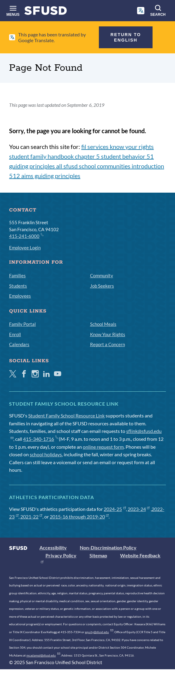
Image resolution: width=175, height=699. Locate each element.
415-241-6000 (26, 236)
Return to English (125, 37)
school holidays (46, 454)
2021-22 (31, 516)
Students (18, 286)
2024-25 (115, 509)
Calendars (19, 344)
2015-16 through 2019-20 (79, 516)
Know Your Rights (107, 334)
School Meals (103, 324)
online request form (103, 447)
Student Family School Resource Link (66, 415)
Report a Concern (107, 344)
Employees (20, 296)
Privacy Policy (60, 555)
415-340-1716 (40, 439)
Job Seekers (102, 286)
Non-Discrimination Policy (108, 547)
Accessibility (53, 547)
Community (101, 275)
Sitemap (98, 555)
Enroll (15, 334)
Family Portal (22, 324)
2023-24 (139, 509)
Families (17, 275)
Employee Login (25, 247)
